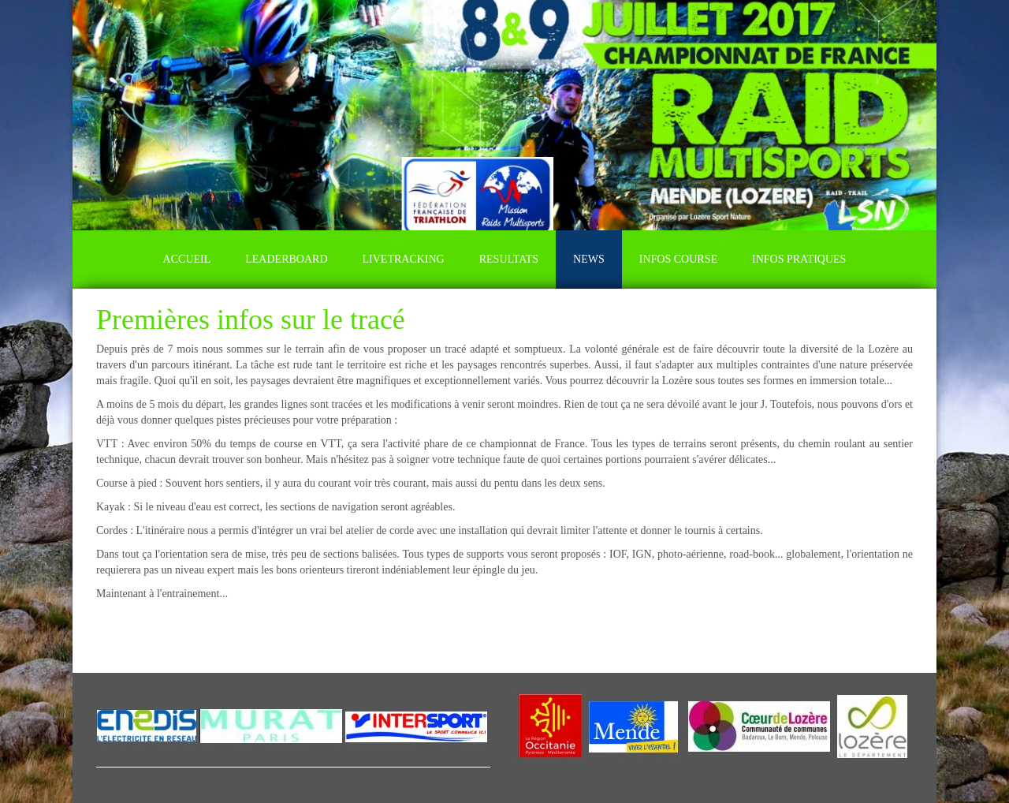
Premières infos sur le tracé (250, 319)
